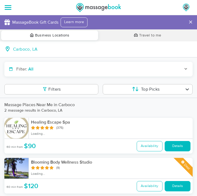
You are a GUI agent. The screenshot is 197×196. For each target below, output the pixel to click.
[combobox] (103, 49)
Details (177, 146)
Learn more (74, 22)
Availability (149, 146)
